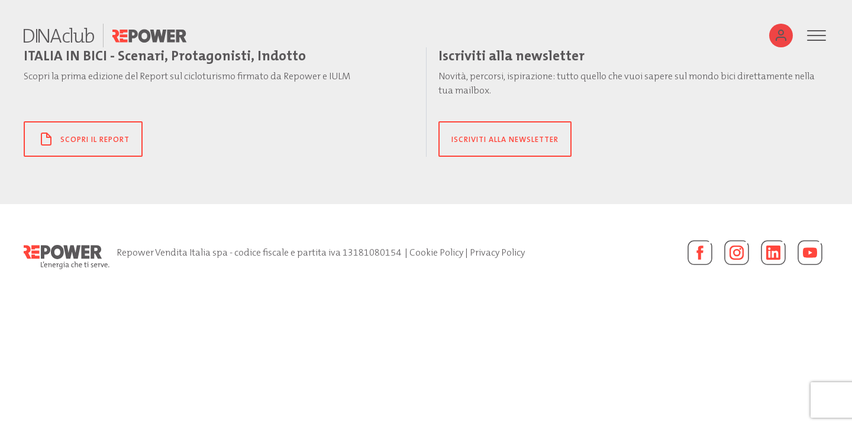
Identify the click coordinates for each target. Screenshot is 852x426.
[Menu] (816, 35)
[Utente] (781, 35)
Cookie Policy (436, 252)
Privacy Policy (497, 252)
